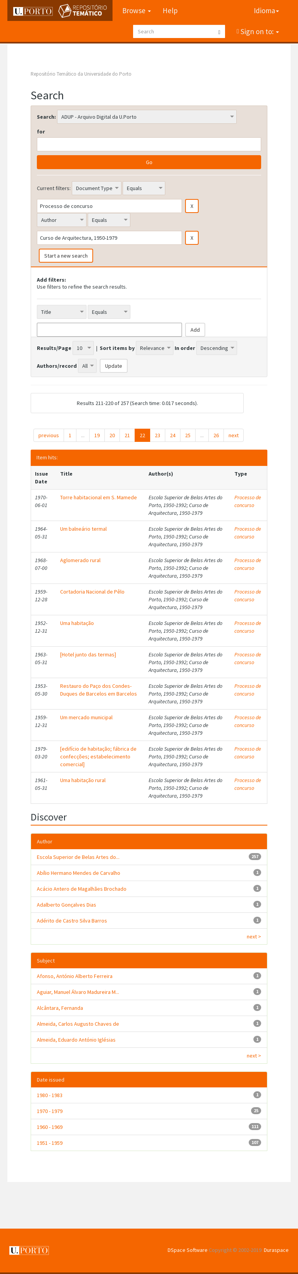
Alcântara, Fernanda (60, 1007)
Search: (46, 116)
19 (97, 435)
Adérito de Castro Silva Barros (72, 920)
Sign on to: (259, 31)
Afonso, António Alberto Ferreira (75, 976)
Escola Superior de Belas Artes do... (78, 856)
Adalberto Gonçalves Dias (66, 904)
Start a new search (66, 255)
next (234, 435)
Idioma (266, 10)
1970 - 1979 (49, 1111)
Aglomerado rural (80, 560)
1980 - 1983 (49, 1095)
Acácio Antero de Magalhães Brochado (81, 888)
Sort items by (117, 347)
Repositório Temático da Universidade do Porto (81, 74)
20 (112, 435)
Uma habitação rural (83, 780)
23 (157, 435)
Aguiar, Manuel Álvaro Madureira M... (78, 991)
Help (170, 10)
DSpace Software (188, 1249)
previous (48, 435)
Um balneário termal (83, 528)
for (41, 131)
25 (188, 435)
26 (216, 435)
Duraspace (276, 1249)
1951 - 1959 (49, 1142)
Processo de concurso (247, 501)
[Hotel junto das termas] (88, 654)
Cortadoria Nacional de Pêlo (92, 591)
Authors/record (57, 365)
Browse (136, 10)
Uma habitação (77, 623)
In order (185, 347)
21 (127, 435)
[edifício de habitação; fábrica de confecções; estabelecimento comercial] (98, 756)
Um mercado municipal (86, 717)
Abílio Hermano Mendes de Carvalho (78, 872)
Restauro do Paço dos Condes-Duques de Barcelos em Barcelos (98, 689)
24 (172, 435)
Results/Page (54, 347)
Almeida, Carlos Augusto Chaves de (78, 1023)
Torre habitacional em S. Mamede (98, 497)
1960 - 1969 (49, 1126)
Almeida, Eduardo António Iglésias (76, 1039)
